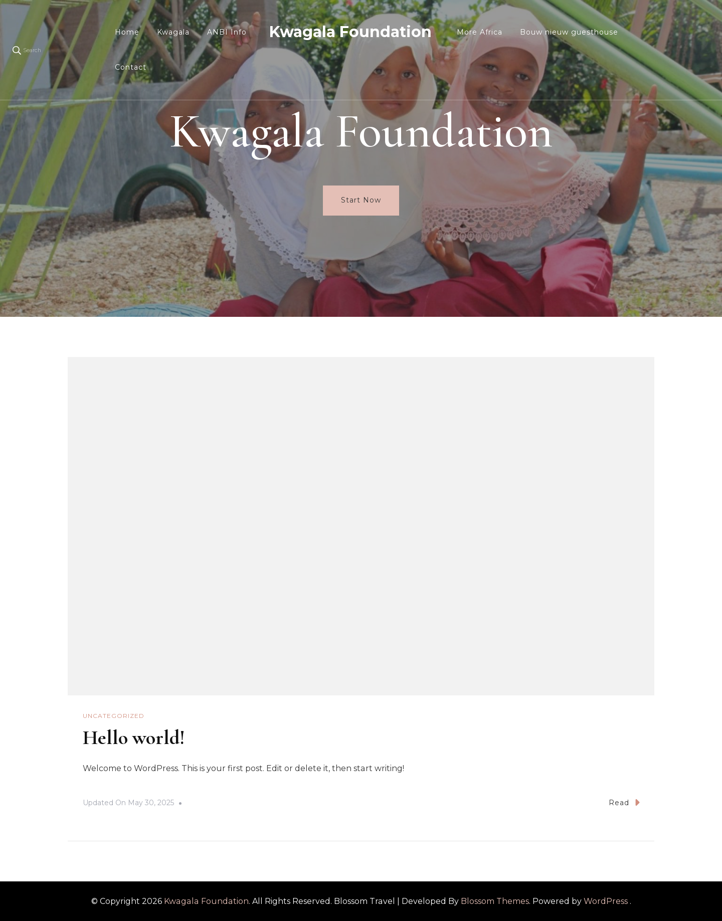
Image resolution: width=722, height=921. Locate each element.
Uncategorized (113, 715)
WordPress (606, 901)
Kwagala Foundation (350, 32)
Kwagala (173, 32)
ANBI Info (227, 32)
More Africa (479, 32)
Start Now (361, 200)
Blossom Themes (495, 901)
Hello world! (134, 737)
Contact (130, 67)
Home (127, 32)
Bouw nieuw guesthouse (569, 32)
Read (624, 802)
